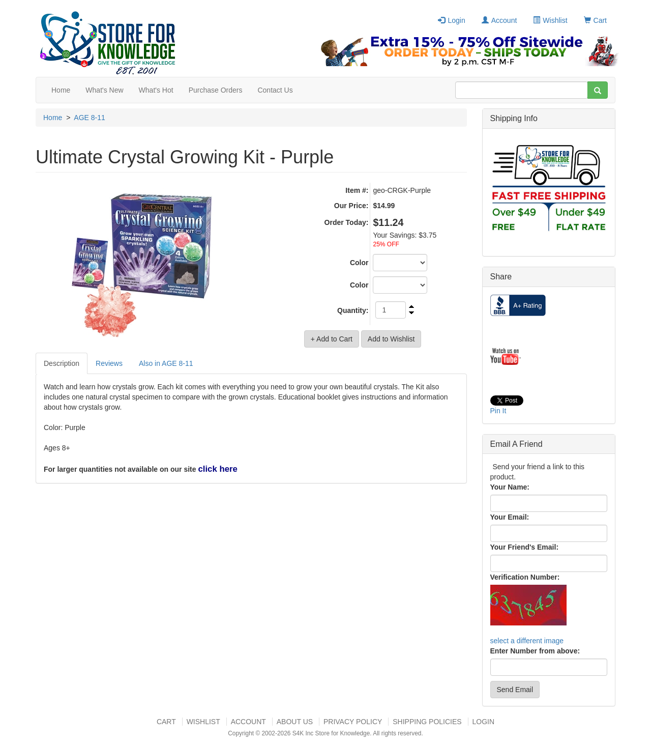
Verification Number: (525, 577)
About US (295, 722)
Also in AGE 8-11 (166, 363)
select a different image (527, 641)
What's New (104, 90)
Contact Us (274, 90)
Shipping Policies (427, 722)
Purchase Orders (216, 90)
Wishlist (550, 20)
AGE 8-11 (89, 117)
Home (60, 90)
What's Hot (156, 90)
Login (451, 20)
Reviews (109, 363)
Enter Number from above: (535, 651)
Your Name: (510, 487)
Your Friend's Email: (524, 547)
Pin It (498, 411)
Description (61, 363)
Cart (595, 20)
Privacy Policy (352, 722)
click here (217, 469)
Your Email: (509, 517)
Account (499, 20)
